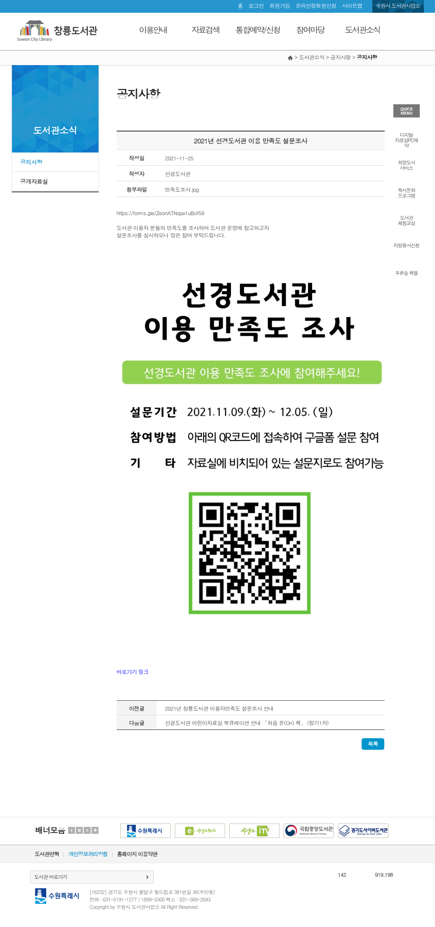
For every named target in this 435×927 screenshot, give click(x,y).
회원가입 (280, 5)
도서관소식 (362, 29)
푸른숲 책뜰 (406, 272)
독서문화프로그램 (406, 192)
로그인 (256, 5)
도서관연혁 (47, 854)
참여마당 (310, 29)
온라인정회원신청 (316, 5)
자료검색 (205, 29)
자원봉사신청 (406, 245)
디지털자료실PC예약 (406, 139)
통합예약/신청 (257, 29)
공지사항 (31, 162)
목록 (373, 744)
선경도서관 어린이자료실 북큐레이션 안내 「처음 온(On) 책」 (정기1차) (247, 723)
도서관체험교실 (406, 219)
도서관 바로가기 (50, 876)
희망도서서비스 (406, 164)
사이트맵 (352, 5)
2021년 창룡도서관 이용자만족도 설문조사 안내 (219, 708)
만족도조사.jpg (182, 189)
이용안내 (153, 29)
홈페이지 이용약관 (137, 854)
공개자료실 (34, 181)
